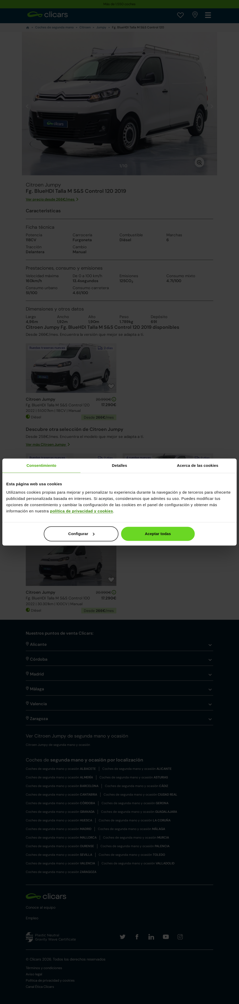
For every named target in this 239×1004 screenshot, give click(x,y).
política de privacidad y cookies (81, 511)
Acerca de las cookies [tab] (197, 465)
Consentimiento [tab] (41, 465)
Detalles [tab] (119, 465)
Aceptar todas (158, 533)
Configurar (81, 533)
